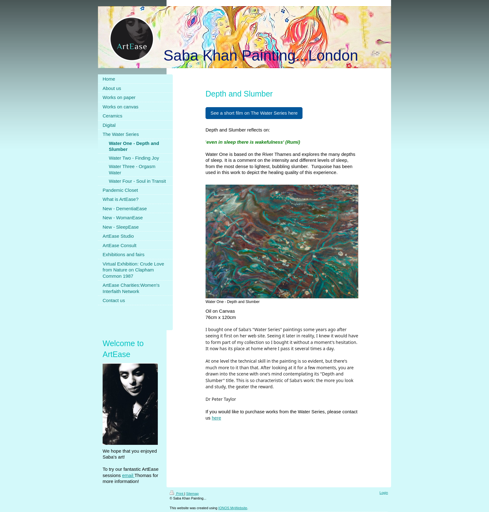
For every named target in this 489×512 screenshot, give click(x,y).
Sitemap (192, 493)
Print (177, 493)
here (216, 417)
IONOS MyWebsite (232, 508)
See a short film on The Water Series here (254, 113)
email (128, 475)
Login (384, 493)
